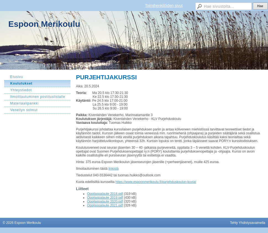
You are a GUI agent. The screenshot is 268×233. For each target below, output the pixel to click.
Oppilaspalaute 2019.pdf (105, 198)
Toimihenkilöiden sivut (164, 5)
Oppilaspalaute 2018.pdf (105, 194)
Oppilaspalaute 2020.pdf (105, 201)
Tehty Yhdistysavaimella (247, 223)
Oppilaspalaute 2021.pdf (105, 205)
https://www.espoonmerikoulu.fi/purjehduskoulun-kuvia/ (155, 182)
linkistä (113, 169)
